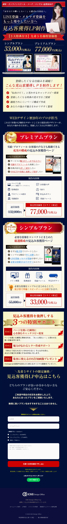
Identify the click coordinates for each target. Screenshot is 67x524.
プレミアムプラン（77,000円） (18, 437)
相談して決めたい (14, 440)
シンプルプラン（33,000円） (17, 434)
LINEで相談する (33, 479)
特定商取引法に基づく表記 (26, 517)
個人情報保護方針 (43, 517)
